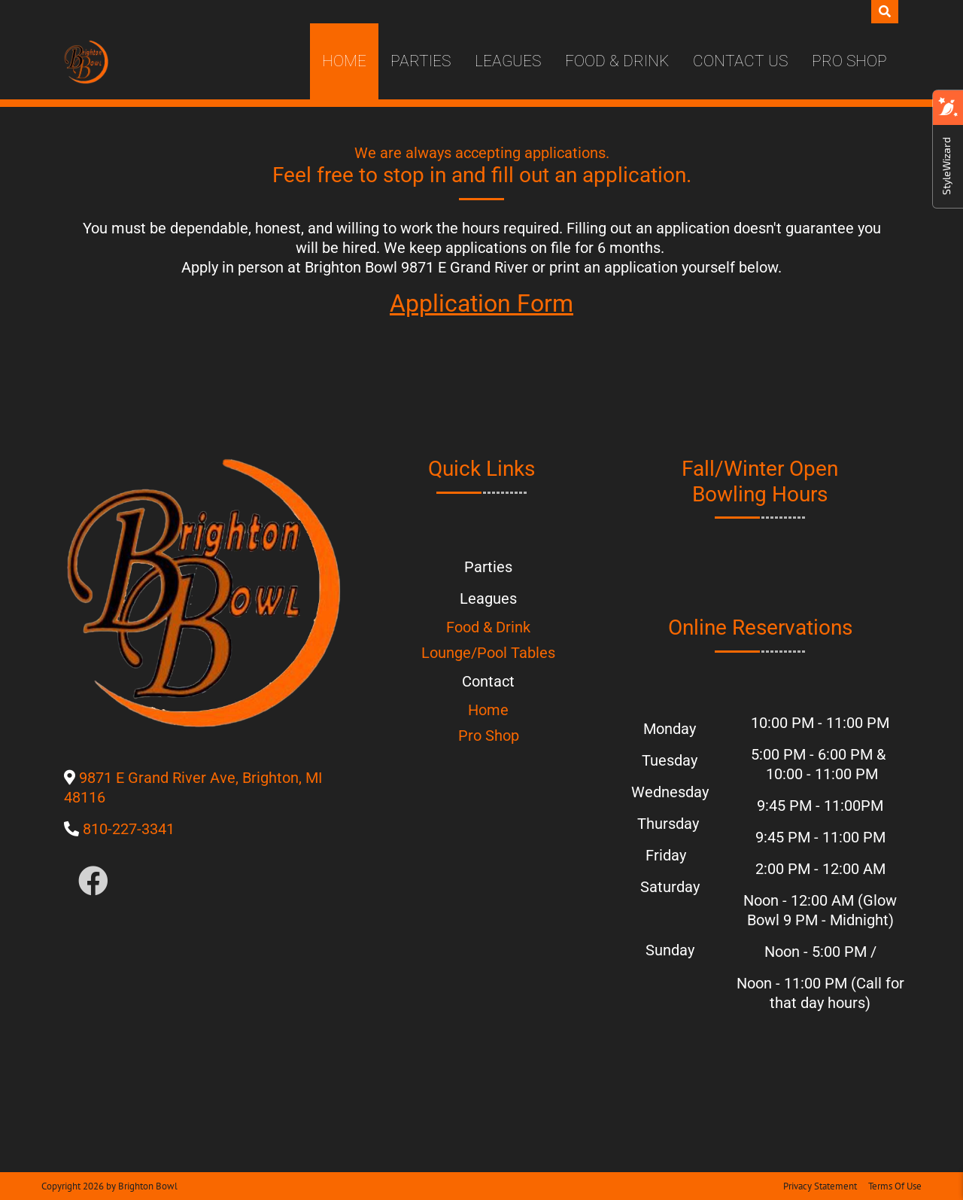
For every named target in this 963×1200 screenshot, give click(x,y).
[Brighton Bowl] (86, 61)
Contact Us (740, 61)
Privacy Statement (820, 1186)
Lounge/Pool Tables (488, 653)
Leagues (508, 61)
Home (344, 61)
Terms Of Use (895, 1186)
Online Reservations (760, 627)
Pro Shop (849, 61)
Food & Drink (617, 61)
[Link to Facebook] (93, 882)
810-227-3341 (129, 829)
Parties (420, 61)
